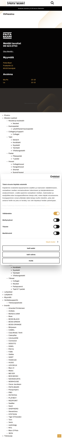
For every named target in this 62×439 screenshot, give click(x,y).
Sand (11, 406)
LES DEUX (13, 365)
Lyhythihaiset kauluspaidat (23, 129)
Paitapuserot (18, 286)
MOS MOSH (13, 376)
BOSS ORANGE (15, 324)
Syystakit (16, 145)
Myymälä (7, 297)
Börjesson (12, 327)
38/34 (11, 433)
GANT (11, 357)
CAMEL (12, 330)
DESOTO (12, 343)
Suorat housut (18, 172)
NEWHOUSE (14, 381)
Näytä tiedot (50, 242)
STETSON (13, 414)
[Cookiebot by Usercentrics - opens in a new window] (50, 176)
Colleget (16, 134)
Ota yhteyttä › (8, 51)
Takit (10, 137)
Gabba (11, 354)
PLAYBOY (13, 398)
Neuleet (16, 123)
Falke (11, 352)
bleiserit (16, 140)
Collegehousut (18, 164)
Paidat (11, 153)
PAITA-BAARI (14, 387)
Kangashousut (18, 167)
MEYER (12, 373)
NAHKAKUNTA (14, 379)
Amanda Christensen (17, 308)
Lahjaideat (8, 292)
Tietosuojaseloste (15, 303)
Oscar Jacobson (15, 384)
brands (7, 305)
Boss (10, 316)
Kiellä (31, 261)
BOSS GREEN (14, 322)
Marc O (11, 368)
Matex (11, 371)
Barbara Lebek (14, 314)
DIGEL (11, 346)
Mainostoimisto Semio (31, 103)
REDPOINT (13, 401)
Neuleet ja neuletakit (16, 121)
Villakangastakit (19, 151)
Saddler (12, 403)
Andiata (11, 311)
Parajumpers (14, 390)
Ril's (10, 428)
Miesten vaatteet (10, 118)
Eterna (11, 349)
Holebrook (13, 360)
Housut (11, 161)
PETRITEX (13, 395)
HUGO (11, 362)
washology (13, 425)
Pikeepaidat (17, 156)
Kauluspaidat (14, 126)
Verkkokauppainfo (11, 300)
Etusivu (7, 115)
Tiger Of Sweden (15, 417)
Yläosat (11, 278)
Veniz (11, 422)
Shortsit (16, 170)
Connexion (13, 341)
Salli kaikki (31, 248)
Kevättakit (17, 142)
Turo (10, 420)
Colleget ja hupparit (16, 131)
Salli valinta (31, 254)
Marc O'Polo (13, 430)
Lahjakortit (8, 294)
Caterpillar (13, 335)
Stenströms (13, 411)
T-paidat (16, 159)
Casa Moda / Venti (15, 333)
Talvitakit (16, 148)
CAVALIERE (13, 338)
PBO (10, 392)
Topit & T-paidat (19, 289)
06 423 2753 (10, 46)
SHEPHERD (13, 409)
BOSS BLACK (14, 319)
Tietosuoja (8, 436)
